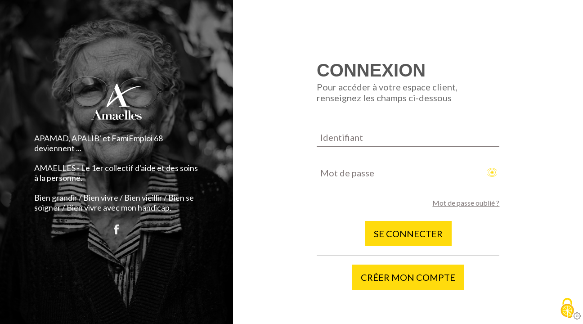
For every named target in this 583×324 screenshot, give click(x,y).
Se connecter (408, 233)
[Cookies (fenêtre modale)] (567, 308)
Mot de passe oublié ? (465, 202)
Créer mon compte (408, 277)
